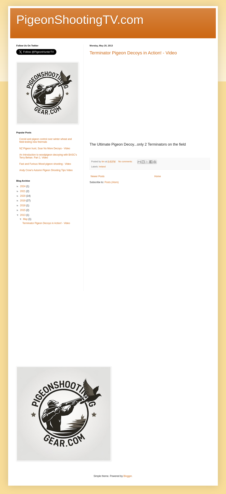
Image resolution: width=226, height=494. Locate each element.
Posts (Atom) (111, 182)
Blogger (127, 476)
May (25, 219)
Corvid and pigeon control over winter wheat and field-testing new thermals (45, 140)
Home (157, 176)
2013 (23, 215)
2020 (23, 195)
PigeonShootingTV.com (80, 19)
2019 (23, 200)
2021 (23, 191)
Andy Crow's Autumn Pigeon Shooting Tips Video (46, 170)
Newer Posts (97, 176)
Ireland (102, 166)
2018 (23, 205)
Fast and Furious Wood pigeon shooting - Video (45, 163)
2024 (23, 186)
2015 (23, 210)
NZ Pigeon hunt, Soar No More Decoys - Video (44, 148)
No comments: (125, 161)
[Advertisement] (46, 259)
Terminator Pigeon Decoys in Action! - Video (133, 52)
